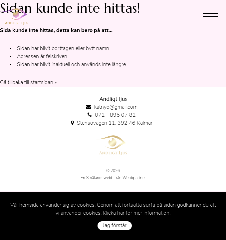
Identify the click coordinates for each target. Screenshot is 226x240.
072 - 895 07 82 (115, 115)
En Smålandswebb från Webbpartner (113, 178)
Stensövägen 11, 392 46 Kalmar (114, 123)
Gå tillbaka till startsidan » (28, 82)
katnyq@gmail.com (115, 107)
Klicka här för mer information (136, 213)
